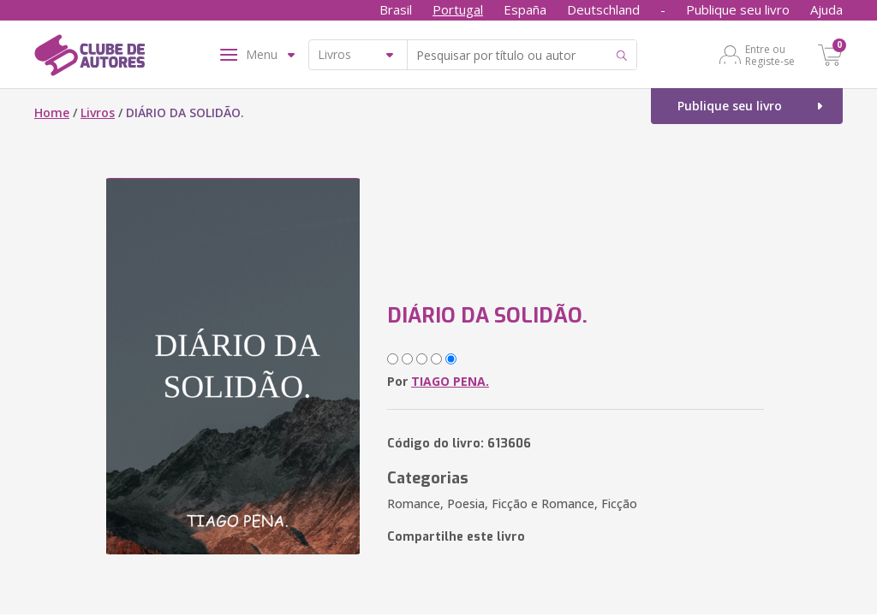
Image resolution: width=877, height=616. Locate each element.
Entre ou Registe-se (770, 55)
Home (51, 112)
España (525, 9)
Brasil (395, 9)
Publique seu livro (738, 9)
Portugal (458, 9)
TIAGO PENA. (450, 381)
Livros (98, 112)
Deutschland (603, 9)
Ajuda (826, 9)
